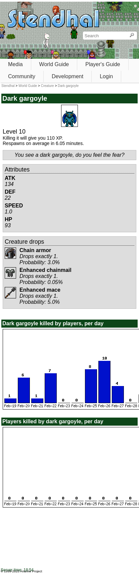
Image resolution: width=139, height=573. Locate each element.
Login (106, 76)
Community (21, 76)
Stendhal (7, 86)
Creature (47, 86)
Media (15, 64)
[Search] (132, 36)
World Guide (54, 64)
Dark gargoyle (68, 86)
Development (67, 76)
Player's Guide (102, 64)
